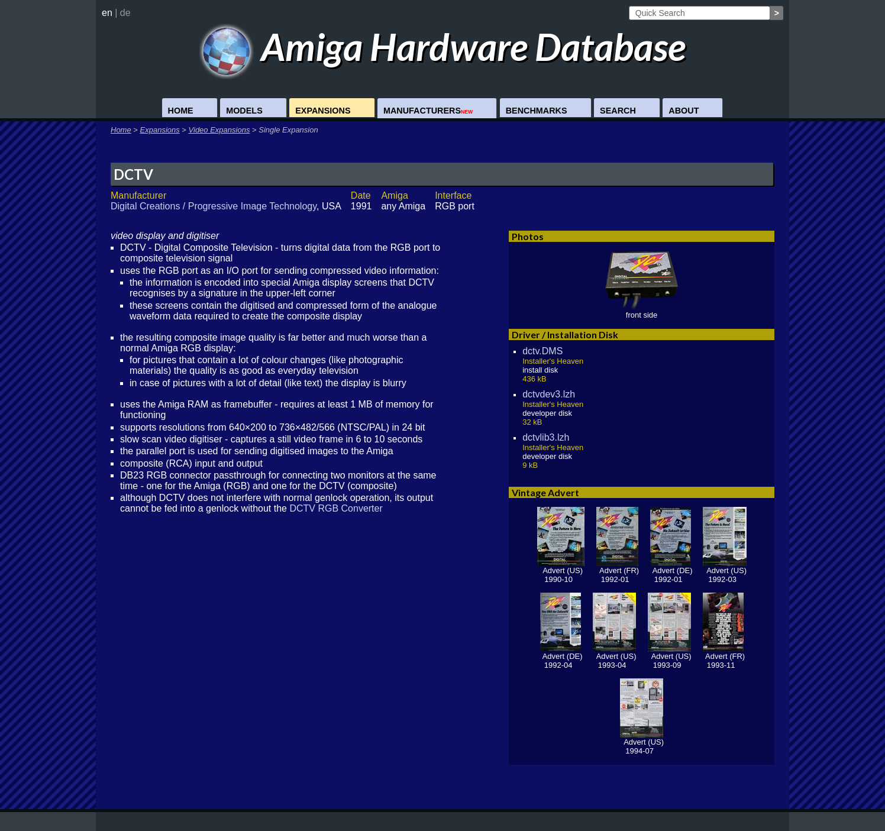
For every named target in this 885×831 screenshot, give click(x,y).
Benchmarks (536, 110)
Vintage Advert (545, 492)
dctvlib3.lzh (545, 437)
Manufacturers (428, 110)
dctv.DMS (542, 351)
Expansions (322, 110)
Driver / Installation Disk (565, 334)
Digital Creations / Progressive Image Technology (213, 206)
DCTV (133, 174)
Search (618, 110)
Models (244, 110)
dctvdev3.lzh (548, 394)
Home (180, 110)
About (683, 110)
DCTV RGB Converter (335, 508)
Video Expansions (219, 129)
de (125, 13)
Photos (528, 236)
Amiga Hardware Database (442, 46)
